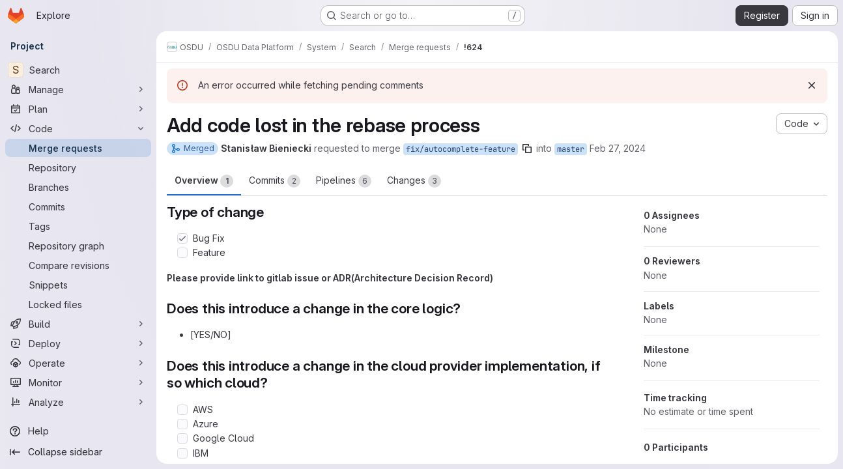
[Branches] (78, 187)
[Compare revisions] (78, 265)
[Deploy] (78, 343)
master (570, 149)
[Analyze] (78, 402)
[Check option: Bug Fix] (182, 238)
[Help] (78, 431)
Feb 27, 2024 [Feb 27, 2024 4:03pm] (618, 148)
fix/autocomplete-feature (460, 149)
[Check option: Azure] (182, 424)
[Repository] (78, 167)
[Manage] (78, 89)
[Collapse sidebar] (78, 452)
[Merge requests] (78, 148)
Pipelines (343, 181)
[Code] (78, 128)
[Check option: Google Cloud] (182, 438)
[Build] (78, 324)
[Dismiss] (812, 85)
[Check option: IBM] (182, 453)
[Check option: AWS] (182, 410)
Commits (274, 181)
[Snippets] (78, 285)
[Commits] (78, 206)
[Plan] (78, 109)
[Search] (78, 70)
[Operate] (78, 363)
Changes (414, 181)
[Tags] (78, 226)
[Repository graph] (78, 245)
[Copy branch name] (527, 148)
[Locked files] (78, 304)
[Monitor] (78, 382)
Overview (204, 181)
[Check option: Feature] (182, 253)
